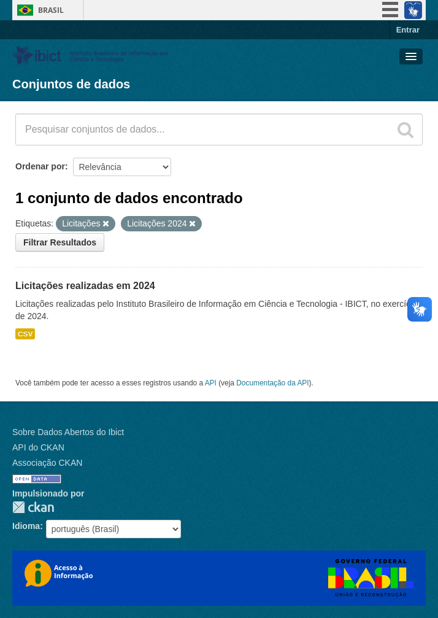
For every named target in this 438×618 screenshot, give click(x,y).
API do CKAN (38, 447)
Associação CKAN (47, 463)
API (211, 383)
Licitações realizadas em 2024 (85, 285)
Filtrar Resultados (59, 242)
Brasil (51, 10)
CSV (25, 334)
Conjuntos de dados (71, 84)
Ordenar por (40, 166)
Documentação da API (272, 383)
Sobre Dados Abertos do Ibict (68, 432)
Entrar (408, 29)
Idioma (26, 526)
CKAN (33, 507)
